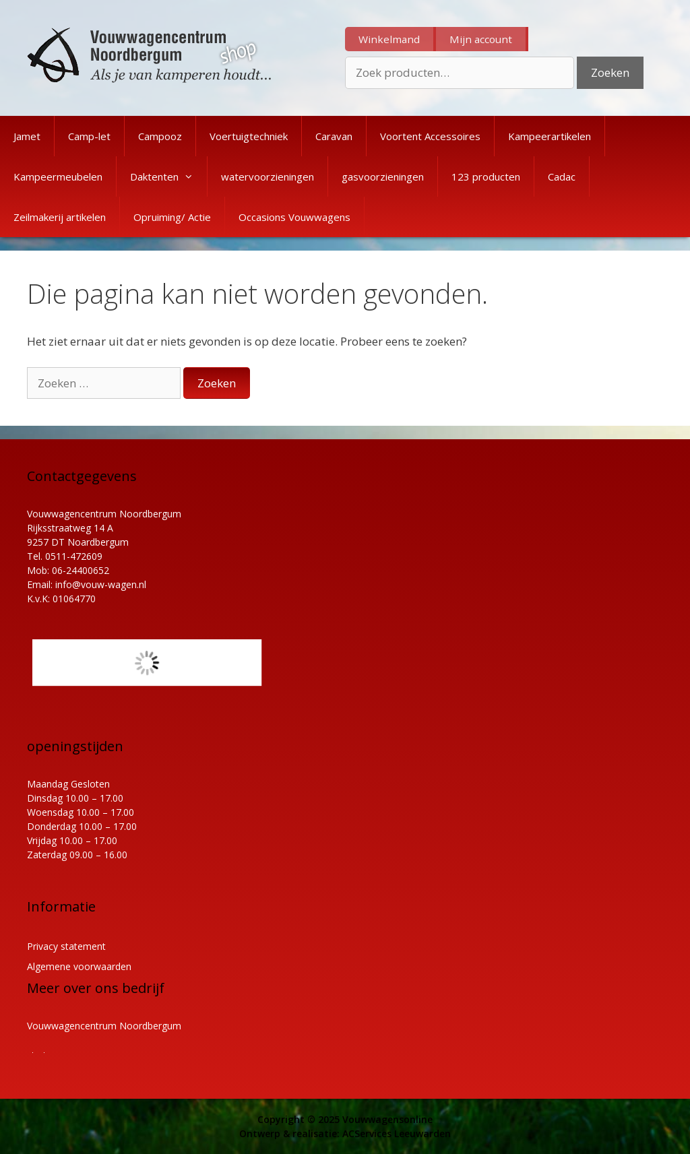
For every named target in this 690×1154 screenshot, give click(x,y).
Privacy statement (66, 946)
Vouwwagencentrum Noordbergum (104, 1025)
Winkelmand (389, 39)
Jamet (26, 136)
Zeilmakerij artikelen (59, 217)
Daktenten (168, 176)
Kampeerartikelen (549, 136)
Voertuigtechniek (249, 136)
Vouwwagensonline (387, 1119)
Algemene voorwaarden (79, 966)
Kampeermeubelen (57, 176)
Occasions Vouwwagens (294, 217)
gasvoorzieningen (383, 176)
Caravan (333, 136)
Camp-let (89, 136)
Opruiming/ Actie (172, 217)
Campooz (160, 136)
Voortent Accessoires (430, 136)
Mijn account (480, 39)
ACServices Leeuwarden (396, 1133)
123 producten (485, 176)
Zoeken (610, 72)
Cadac (561, 176)
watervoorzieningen (267, 176)
